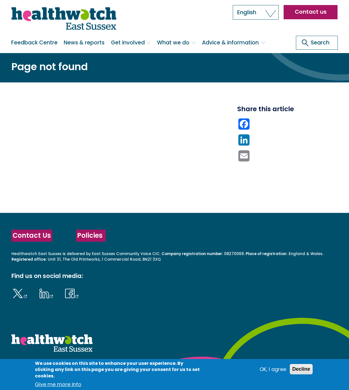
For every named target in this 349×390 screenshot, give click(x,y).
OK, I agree (273, 369)
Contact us (311, 12)
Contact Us (32, 235)
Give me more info (58, 384)
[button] (256, 12)
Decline (301, 369)
